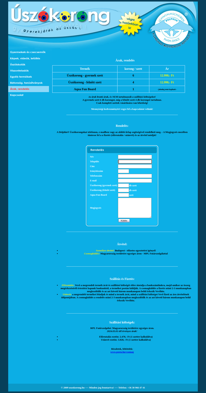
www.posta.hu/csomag (122, 351)
